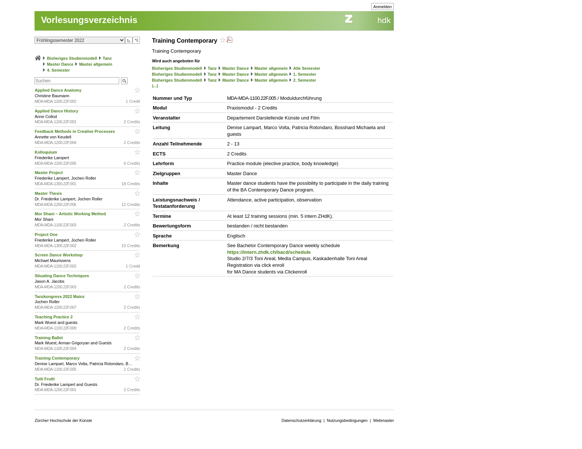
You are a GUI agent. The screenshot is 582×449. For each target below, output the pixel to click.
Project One (47, 234)
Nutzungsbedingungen (347, 420)
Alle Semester (306, 68)
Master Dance (60, 64)
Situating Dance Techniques (62, 275)
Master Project (49, 172)
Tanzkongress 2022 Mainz (60, 296)
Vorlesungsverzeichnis (89, 20)
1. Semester (304, 74)
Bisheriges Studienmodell (72, 58)
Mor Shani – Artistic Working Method (71, 214)
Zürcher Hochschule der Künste (63, 420)
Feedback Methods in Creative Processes (75, 131)
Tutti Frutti (45, 379)
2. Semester (304, 80)
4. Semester (58, 70)
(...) (155, 85)
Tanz (107, 58)
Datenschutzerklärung (301, 420)
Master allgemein (95, 64)
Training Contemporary (58, 358)
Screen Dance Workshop (59, 255)
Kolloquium (46, 152)
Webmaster (383, 420)
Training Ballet (49, 337)
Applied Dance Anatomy (58, 90)
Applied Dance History (57, 111)
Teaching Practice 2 (54, 317)
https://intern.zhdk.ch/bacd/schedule (269, 252)
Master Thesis (49, 193)
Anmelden (382, 6)
